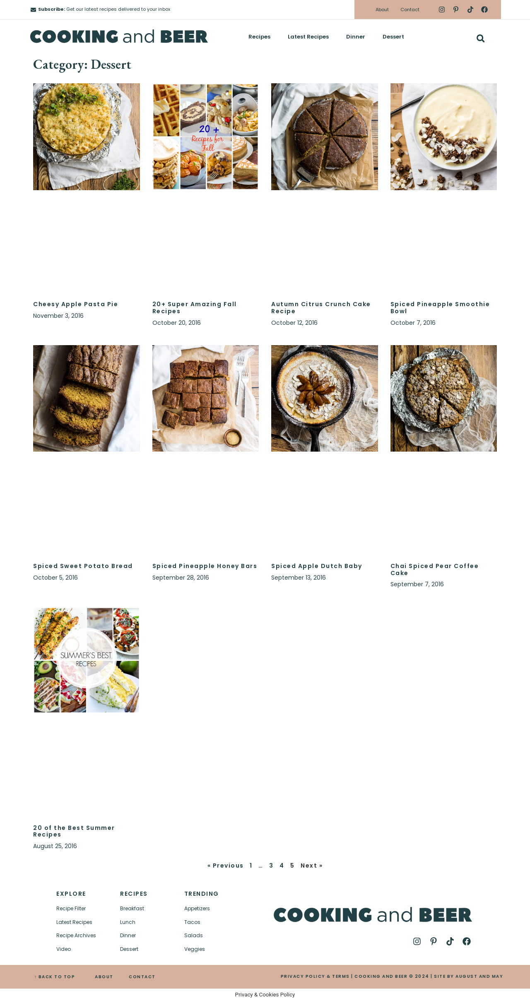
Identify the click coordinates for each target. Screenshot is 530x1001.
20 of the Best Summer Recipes (74, 831)
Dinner (355, 37)
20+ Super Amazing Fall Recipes (194, 307)
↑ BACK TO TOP (54, 977)
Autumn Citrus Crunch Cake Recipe (321, 307)
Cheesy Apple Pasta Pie (75, 304)
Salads (193, 935)
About (382, 9)
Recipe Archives (76, 935)
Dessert (393, 37)
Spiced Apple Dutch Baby (316, 566)
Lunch (127, 922)
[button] (480, 38)
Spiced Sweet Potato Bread (83, 566)
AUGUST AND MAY (479, 976)
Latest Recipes (308, 37)
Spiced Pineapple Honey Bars (205, 566)
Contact (409, 9)
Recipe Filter (71, 908)
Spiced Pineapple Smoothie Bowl (440, 307)
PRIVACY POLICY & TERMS (315, 976)
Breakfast (132, 908)
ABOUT (104, 977)
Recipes (259, 37)
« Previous (225, 865)
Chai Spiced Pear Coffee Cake (434, 569)
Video (63, 949)
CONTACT (142, 977)
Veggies (194, 949)
